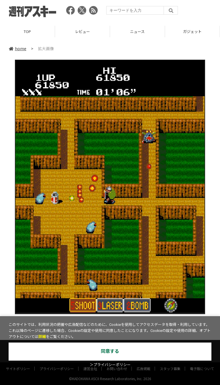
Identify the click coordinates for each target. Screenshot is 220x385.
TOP (27, 31)
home (17, 48)
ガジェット (192, 31)
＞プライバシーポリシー (110, 365)
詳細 (42, 337)
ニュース (137, 31)
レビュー (82, 31)
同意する (110, 351)
